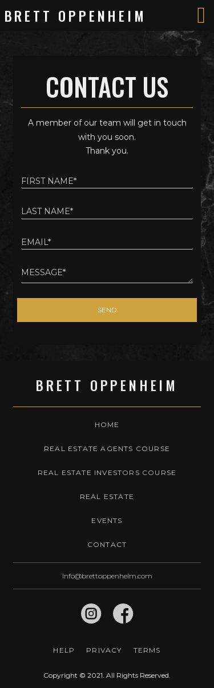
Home (107, 424)
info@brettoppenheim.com (107, 576)
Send (107, 309)
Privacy (104, 650)
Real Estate (107, 496)
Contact (107, 544)
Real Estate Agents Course (107, 448)
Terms (147, 650)
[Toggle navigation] (201, 16)
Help (64, 650)
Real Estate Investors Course (107, 472)
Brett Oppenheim (76, 15)
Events (106, 520)
